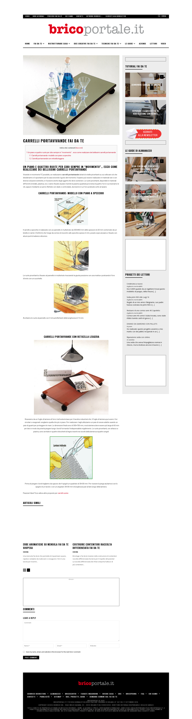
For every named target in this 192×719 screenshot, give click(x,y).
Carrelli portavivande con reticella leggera (46, 159)
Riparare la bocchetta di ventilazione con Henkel (145, 112)
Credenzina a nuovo (135, 284)
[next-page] (28, 570)
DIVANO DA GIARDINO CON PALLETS (142, 324)
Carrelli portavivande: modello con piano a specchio (50, 155)
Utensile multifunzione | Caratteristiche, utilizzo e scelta (145, 196)
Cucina (25, 552)
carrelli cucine (63, 493)
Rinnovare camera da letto (146, 84)
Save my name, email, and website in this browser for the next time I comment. (53, 652)
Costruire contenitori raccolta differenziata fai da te (92, 546)
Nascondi (79, 148)
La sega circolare (145, 224)
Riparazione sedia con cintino (138, 337)
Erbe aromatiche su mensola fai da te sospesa (46, 546)
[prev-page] (24, 570)
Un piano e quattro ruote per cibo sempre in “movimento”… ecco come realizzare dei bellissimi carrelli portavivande (71, 152)
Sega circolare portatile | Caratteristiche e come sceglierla (146, 169)
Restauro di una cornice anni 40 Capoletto (143, 310)
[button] (162, 16)
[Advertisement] (71, 593)
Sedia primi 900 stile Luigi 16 (138, 297)
